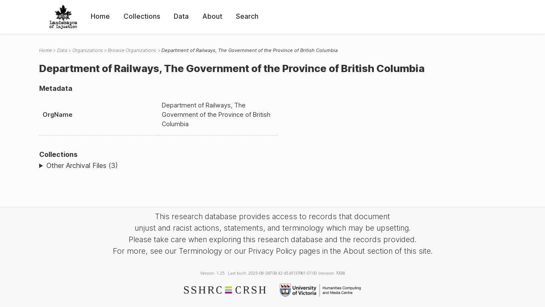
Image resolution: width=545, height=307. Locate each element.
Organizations (87, 50)
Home (100, 16)
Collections (141, 16)
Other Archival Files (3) (82, 165)
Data (181, 16)
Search (247, 16)
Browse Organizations (132, 50)
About (212, 16)
